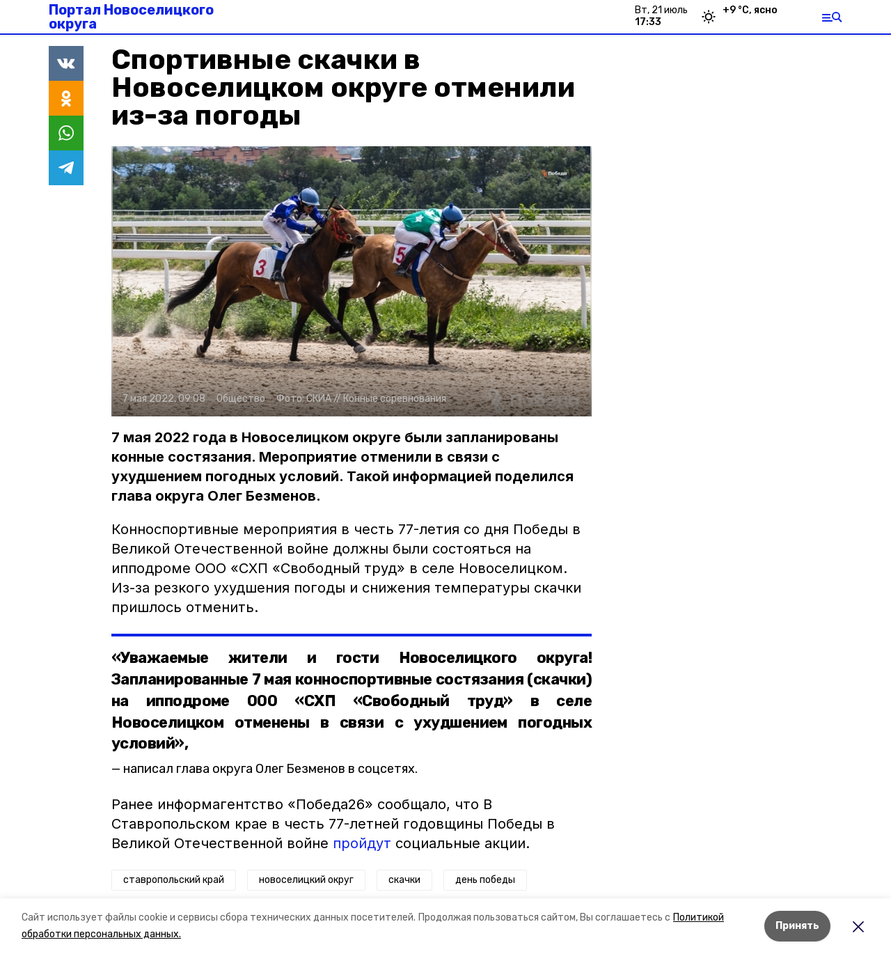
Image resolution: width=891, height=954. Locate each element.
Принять (797, 926)
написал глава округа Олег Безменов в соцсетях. (270, 768)
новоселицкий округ (306, 880)
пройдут (362, 843)
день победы (485, 880)
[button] (351, 281)
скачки (404, 880)
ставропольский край (173, 880)
